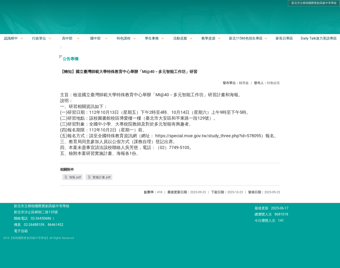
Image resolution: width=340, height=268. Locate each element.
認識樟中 (11, 38)
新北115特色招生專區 (246, 38)
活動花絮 (180, 38)
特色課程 (124, 38)
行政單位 (39, 38)
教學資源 (208, 38)
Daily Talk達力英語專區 (319, 38)
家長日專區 (284, 38)
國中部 (95, 38)
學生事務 (152, 38)
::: (61, 47)
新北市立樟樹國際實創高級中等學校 (314, 3)
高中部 (67, 38)
